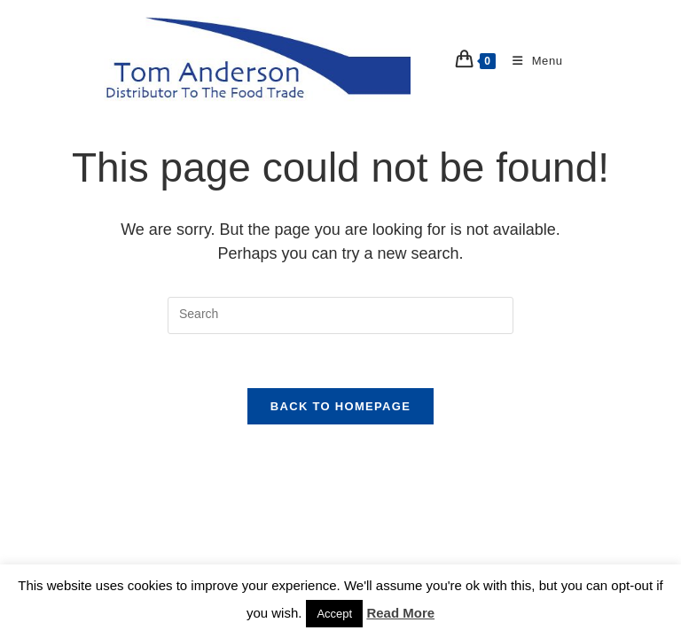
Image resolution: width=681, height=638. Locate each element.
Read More (400, 612)
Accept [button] (334, 613)
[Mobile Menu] (531, 60)
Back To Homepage (340, 406)
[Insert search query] (340, 315)
